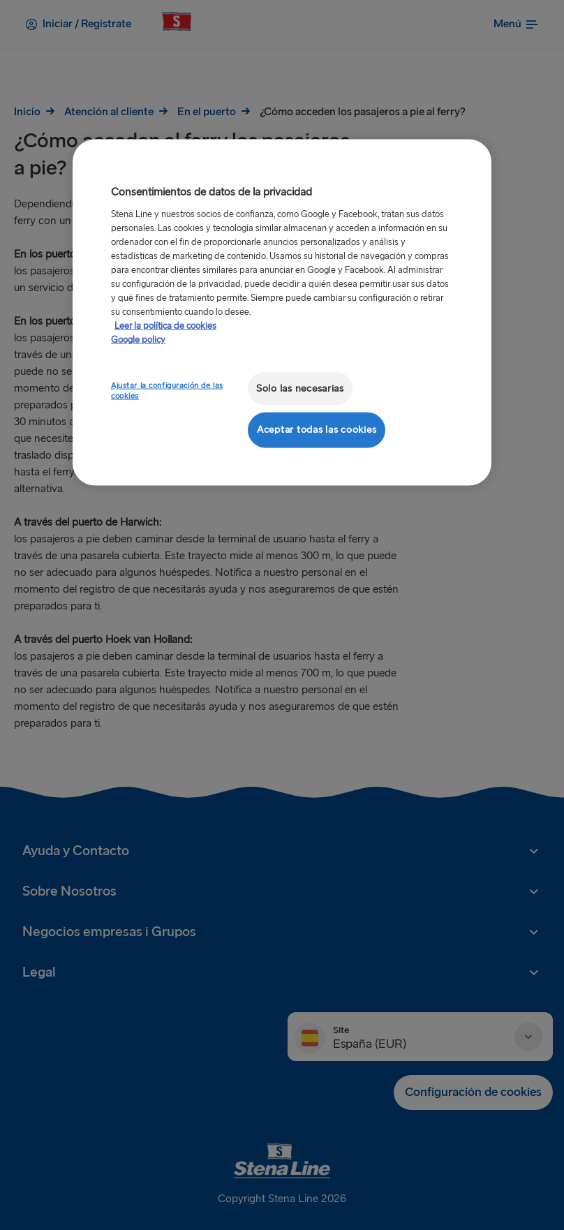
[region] (282, 312)
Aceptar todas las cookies (316, 430)
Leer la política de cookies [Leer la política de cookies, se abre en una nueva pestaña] (165, 325)
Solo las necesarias (300, 388)
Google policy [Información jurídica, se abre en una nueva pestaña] (138, 339)
